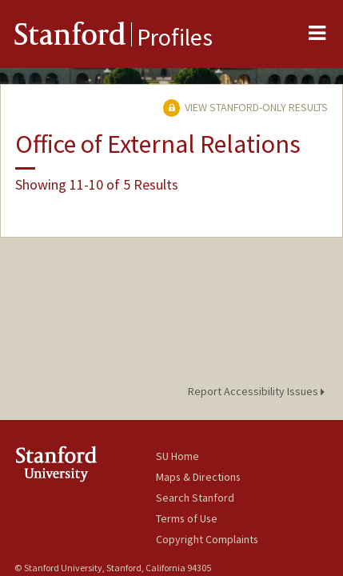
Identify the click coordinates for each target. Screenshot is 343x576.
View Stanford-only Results (245, 107)
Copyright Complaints (207, 539)
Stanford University (85, 463)
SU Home (177, 456)
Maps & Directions (198, 477)
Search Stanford (195, 497)
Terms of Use (186, 518)
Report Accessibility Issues (258, 391)
